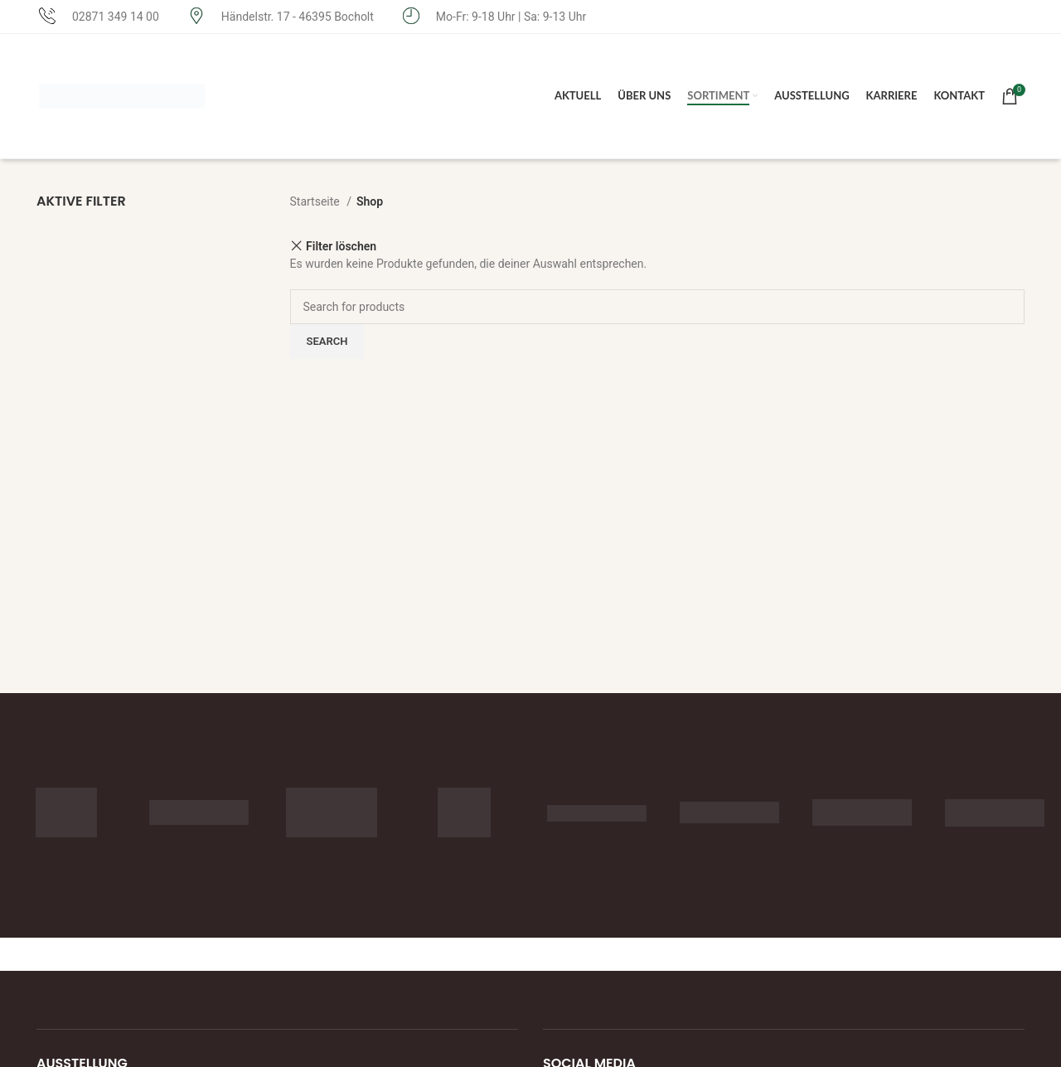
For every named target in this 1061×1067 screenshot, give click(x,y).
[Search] (657, 306)
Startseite (316, 201)
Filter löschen (341, 246)
